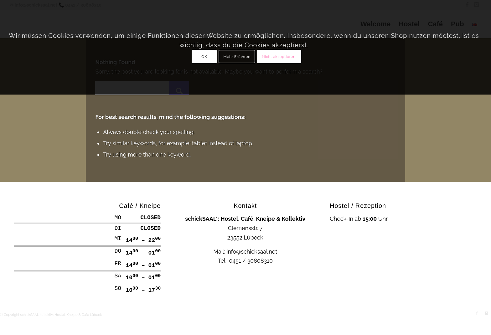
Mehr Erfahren (237, 56)
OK (204, 56)
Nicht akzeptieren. (279, 56)
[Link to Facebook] (477, 313)
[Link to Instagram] (486, 313)
